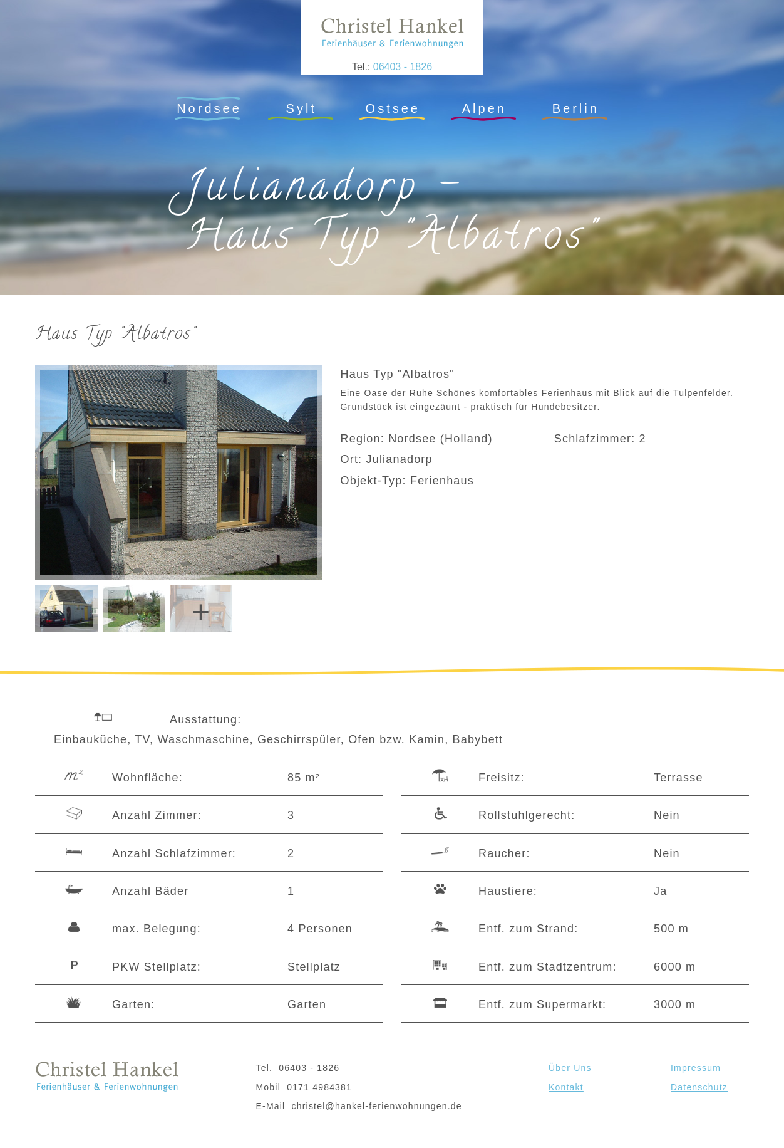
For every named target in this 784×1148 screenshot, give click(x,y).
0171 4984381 (319, 1087)
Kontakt (566, 1087)
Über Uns (570, 1068)
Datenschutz (699, 1087)
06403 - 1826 (402, 66)
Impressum (696, 1068)
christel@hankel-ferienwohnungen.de (377, 1106)
